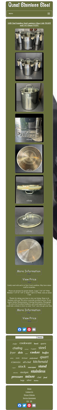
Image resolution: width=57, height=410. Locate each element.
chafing (17, 348)
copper (14, 367)
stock (22, 366)
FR (31, 401)
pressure (17, 376)
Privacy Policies (29, 395)
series (11, 358)
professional (34, 358)
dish (20, 352)
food (45, 377)
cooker (35, 352)
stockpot (24, 372)
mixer (30, 376)
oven (17, 358)
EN (28, 401)
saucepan (32, 367)
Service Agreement (29, 398)
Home (29, 389)
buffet (45, 352)
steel (42, 347)
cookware (26, 343)
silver (29, 380)
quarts (43, 343)
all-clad (27, 362)
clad (39, 377)
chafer (15, 344)
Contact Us (29, 392)
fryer (13, 352)
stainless (38, 371)
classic (16, 362)
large (22, 380)
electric (15, 373)
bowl (36, 343)
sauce (26, 353)
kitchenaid (40, 361)
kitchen (36, 380)
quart (44, 357)
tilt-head (24, 358)
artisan (26, 349)
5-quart (33, 349)
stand (42, 366)
